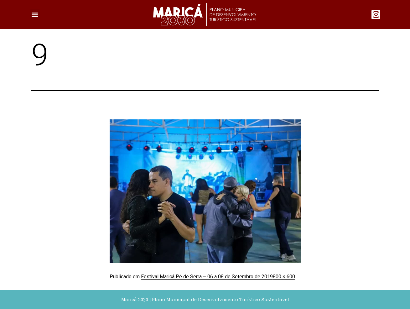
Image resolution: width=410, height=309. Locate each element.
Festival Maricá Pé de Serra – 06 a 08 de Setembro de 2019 (207, 277)
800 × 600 (284, 277)
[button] (35, 14)
